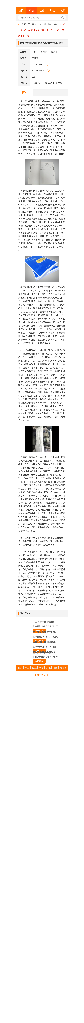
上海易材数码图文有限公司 (45, 626)
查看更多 (39, 661)
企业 (42, 10)
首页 (21, 10)
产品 (31, 10)
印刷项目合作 (50, 24)
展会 (52, 10)
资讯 (63, 10)
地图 (55, 667)
